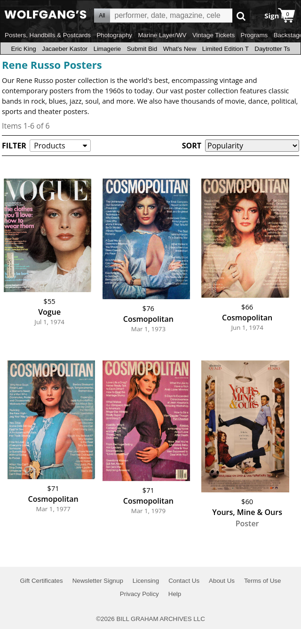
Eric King (23, 48)
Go (241, 15)
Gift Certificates (41, 580)
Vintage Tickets (213, 35)
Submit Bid (142, 48)
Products (49, 145)
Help (174, 593)
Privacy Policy (139, 593)
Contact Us (183, 580)
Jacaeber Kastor (64, 48)
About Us (222, 580)
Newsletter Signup (97, 580)
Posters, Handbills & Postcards (48, 35)
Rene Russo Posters (52, 64)
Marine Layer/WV (162, 35)
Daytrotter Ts (272, 48)
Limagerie (107, 48)
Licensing (146, 580)
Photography (114, 35)
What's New (180, 48)
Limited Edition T (225, 48)
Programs (254, 35)
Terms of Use (262, 580)
